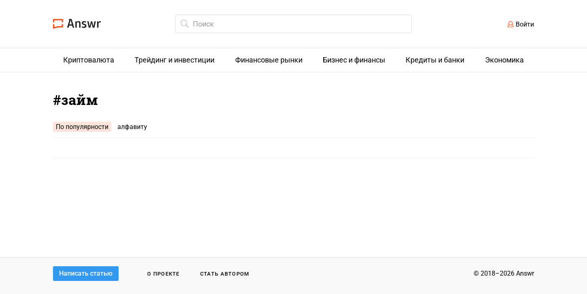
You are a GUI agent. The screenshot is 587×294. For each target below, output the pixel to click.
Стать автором (224, 274)
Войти (525, 24)
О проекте (163, 274)
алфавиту (132, 127)
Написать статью (86, 273)
